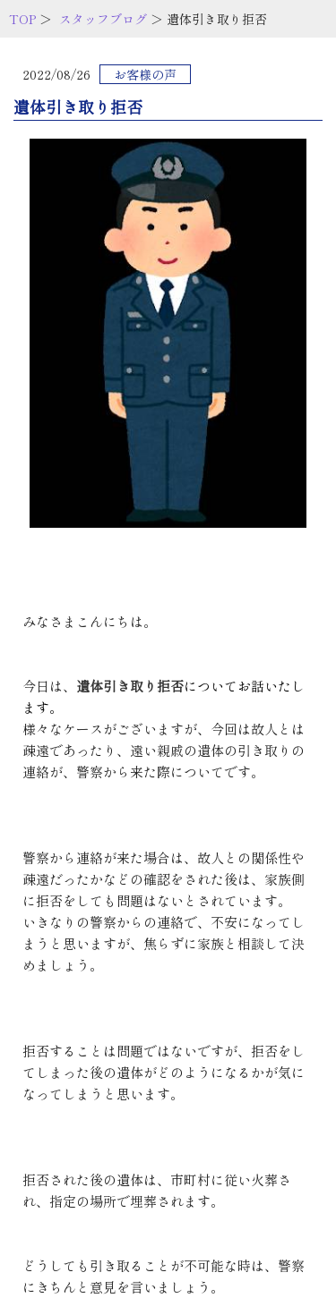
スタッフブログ (103, 19)
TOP (22, 19)
